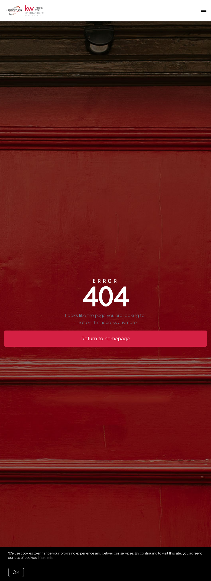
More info (45, 558)
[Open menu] (203, 10)
